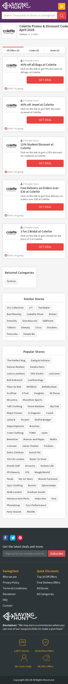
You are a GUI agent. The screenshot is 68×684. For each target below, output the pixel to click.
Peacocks (12, 334)
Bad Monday (14, 314)
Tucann (25, 419)
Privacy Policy (11, 582)
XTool (25, 393)
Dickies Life (47, 465)
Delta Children (15, 452)
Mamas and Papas (33, 439)
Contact (8, 605)
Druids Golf (13, 465)
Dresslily (12, 320)
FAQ (5, 600)
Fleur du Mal (14, 386)
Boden (53, 314)
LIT (31, 307)
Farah (10, 478)
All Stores (42, 588)
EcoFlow (12, 393)
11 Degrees (34, 413)
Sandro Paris (37, 366)
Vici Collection (15, 307)
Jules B (11, 419)
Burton (32, 485)
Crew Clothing (15, 432)
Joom (44, 432)
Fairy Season (14, 511)
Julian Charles (30, 446)
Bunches (35, 426)
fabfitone (48, 320)
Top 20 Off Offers (47, 576)
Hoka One (40, 498)
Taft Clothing (14, 406)
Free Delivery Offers (48, 582)
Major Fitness (14, 413)
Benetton (12, 439)
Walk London (14, 492)
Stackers (52, 327)
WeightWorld (42, 472)
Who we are (10, 576)
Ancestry (30, 465)
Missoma (12, 399)
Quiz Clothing (15, 485)
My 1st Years (26, 478)
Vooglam (39, 393)
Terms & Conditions (15, 588)
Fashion (23, 34)
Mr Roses (55, 393)
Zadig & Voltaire (40, 360)
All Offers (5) (13, 50)
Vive (53, 498)
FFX (27, 472)
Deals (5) (54, 50)
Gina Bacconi (29, 320)
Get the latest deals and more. (23, 546)
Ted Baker (44, 307)
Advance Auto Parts (18, 498)
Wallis (53, 439)
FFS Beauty (13, 472)
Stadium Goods (36, 492)
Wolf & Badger (43, 419)
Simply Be (29, 334)
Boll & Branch (14, 380)
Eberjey (25, 327)
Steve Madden (36, 406)
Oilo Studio (37, 373)
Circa (38, 327)
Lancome (54, 373)
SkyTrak (54, 406)
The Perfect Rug (16, 360)
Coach (49, 413)
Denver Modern (15, 366)
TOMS (32, 432)
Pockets (48, 446)
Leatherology (35, 380)
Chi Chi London (15, 459)
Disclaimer (9, 594)
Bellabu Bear (49, 386)
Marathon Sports (32, 399)
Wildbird (31, 386)
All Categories (45, 594)
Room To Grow (38, 459)
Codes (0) (34, 50)
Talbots (11, 327)
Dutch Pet (35, 452)
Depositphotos (15, 426)
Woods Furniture (47, 478)
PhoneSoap (13, 505)
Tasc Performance (35, 505)
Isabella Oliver (35, 314)
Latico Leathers (16, 373)
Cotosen (12, 446)
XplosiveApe (49, 485)
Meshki (31, 511)
